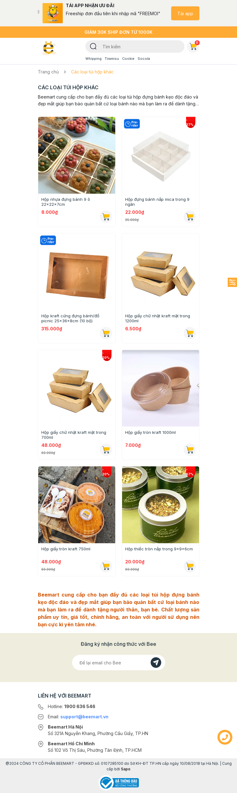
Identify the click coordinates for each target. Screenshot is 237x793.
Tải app (185, 13)
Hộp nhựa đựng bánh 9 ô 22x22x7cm (65, 202)
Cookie (128, 58)
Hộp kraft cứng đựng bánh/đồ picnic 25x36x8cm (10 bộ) (70, 318)
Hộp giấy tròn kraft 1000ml (150, 432)
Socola (144, 58)
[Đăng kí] (156, 662)
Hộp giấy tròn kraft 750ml (65, 548)
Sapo (125, 769)
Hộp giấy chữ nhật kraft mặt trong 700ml (73, 435)
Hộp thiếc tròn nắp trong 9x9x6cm (159, 548)
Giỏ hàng (194, 45)
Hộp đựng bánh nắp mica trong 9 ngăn (157, 202)
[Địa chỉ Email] (118, 662)
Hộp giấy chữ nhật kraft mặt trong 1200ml (157, 318)
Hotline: (71, 706)
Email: (78, 716)
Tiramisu (112, 58)
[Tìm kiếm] (93, 46)
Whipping (93, 58)
